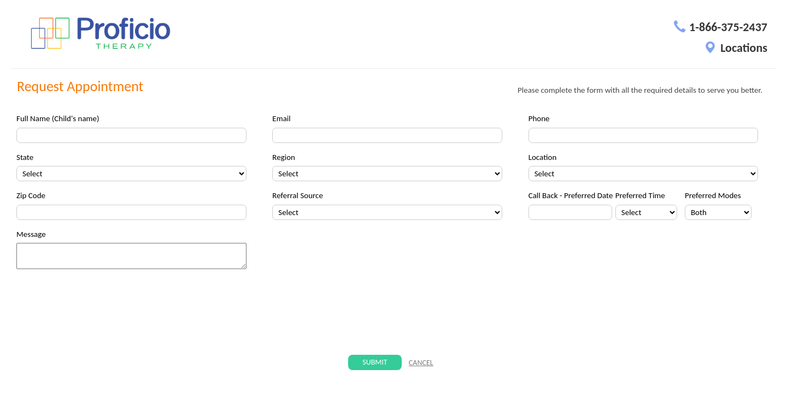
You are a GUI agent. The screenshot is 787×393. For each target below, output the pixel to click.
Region (283, 157)
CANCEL (421, 362)
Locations (735, 47)
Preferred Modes (713, 195)
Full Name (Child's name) (57, 118)
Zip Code (30, 195)
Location (542, 157)
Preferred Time (640, 195)
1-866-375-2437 (720, 27)
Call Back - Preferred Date (570, 195)
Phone (539, 118)
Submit (374, 362)
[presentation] (392, 312)
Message (31, 234)
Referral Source (297, 195)
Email (281, 118)
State (24, 157)
